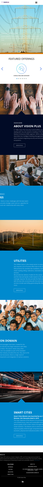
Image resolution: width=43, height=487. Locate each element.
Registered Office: (32, 466)
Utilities (11, 469)
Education (10, 472)
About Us (32, 464)
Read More (37, 460)
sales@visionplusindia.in (32, 472)
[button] (19, 51)
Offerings (10, 467)
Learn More (7, 44)
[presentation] (2, 68)
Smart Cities (10, 474)
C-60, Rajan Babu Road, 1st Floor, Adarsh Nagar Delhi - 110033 (32, 470)
